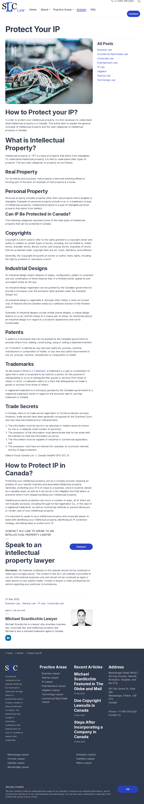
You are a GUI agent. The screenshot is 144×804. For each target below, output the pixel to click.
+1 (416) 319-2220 (123, 4)
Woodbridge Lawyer (18, 767)
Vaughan (126, 679)
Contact (135, 13)
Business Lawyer (51, 673)
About (51, 12)
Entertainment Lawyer (54, 686)
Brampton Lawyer (86, 754)
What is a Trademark (34, 370)
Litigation (102, 71)
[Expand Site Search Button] (139, 4)
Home (39, 12)
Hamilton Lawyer (85, 758)
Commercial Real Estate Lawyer (54, 700)
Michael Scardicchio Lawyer (31, 618)
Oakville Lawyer (16, 762)
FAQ (99, 12)
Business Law (12, 603)
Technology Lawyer (52, 694)
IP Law (41, 603)
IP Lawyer (47, 681)
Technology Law (106, 80)
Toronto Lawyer (16, 758)
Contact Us (115, 715)
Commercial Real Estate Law (112, 54)
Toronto (122, 676)
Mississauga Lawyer (18, 754)
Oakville (132, 676)
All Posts (105, 43)
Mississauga (115, 672)
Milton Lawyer (84, 762)
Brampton (114, 679)
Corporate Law (55, 603)
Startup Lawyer (50, 677)
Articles (88, 12)
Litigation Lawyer (51, 690)
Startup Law (29, 603)
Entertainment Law (107, 62)
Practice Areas (69, 12)
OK (127, 789)
